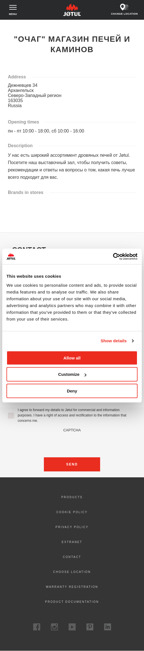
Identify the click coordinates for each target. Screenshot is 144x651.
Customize (72, 374)
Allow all (72, 358)
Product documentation (72, 601)
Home (10, 25)
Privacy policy (71, 527)
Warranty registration (72, 586)
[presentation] (72, 443)
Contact (72, 557)
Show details (114, 340)
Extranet (72, 542)
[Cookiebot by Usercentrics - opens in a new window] (113, 256)
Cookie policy (72, 512)
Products (72, 497)
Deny (72, 391)
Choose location (72, 571)
